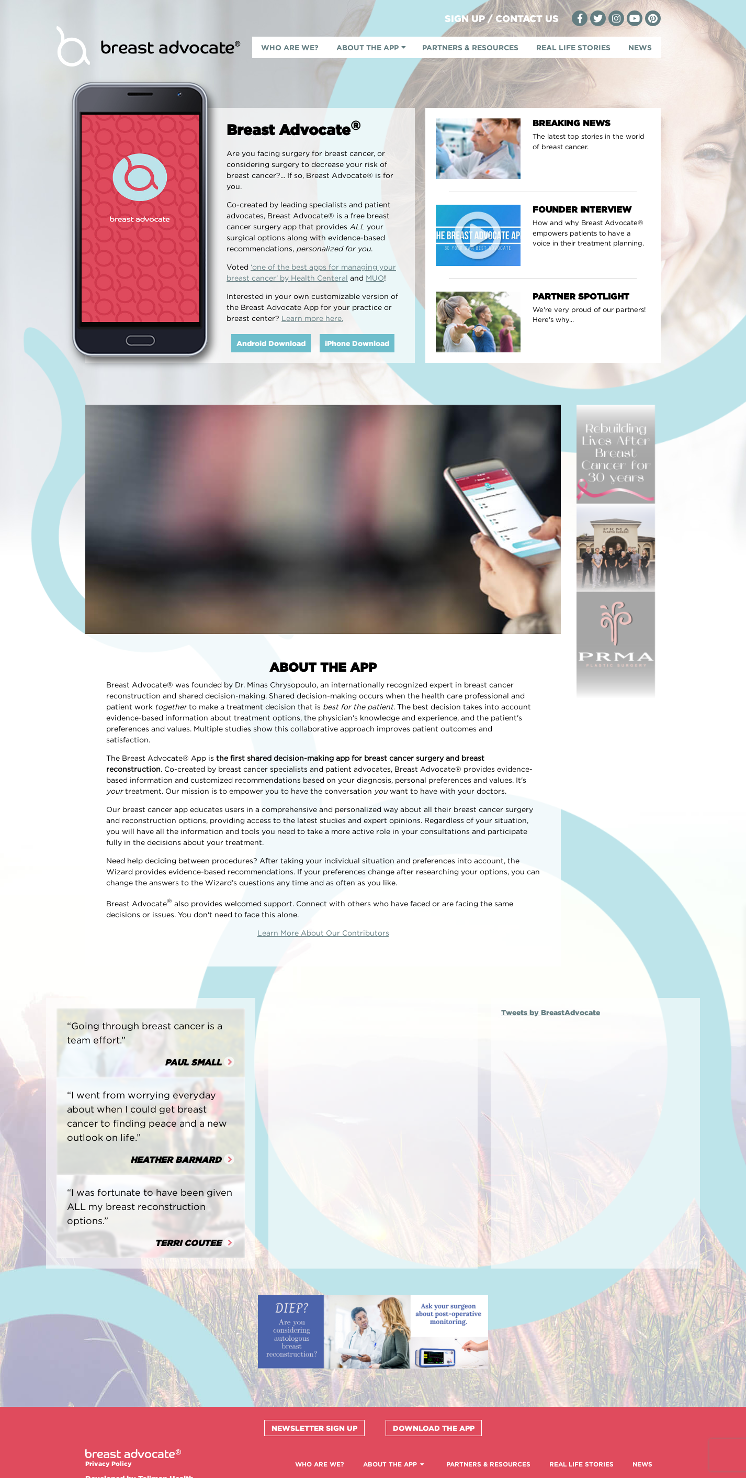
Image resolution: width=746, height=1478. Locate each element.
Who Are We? (290, 47)
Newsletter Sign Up (314, 1428)
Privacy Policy (108, 1463)
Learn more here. (312, 318)
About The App (367, 47)
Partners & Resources (470, 47)
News (640, 47)
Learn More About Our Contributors (323, 933)
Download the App (433, 1428)
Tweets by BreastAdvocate (550, 1012)
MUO (375, 278)
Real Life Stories (573, 47)
